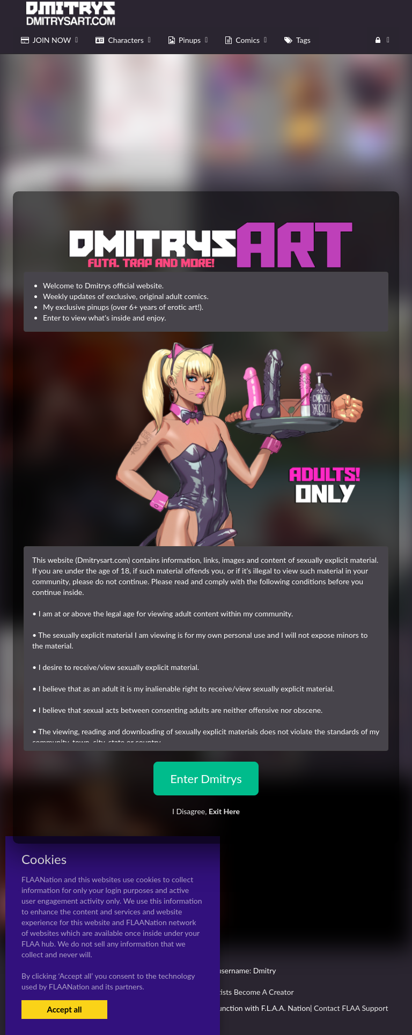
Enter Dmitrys (206, 778)
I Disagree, (206, 811)
